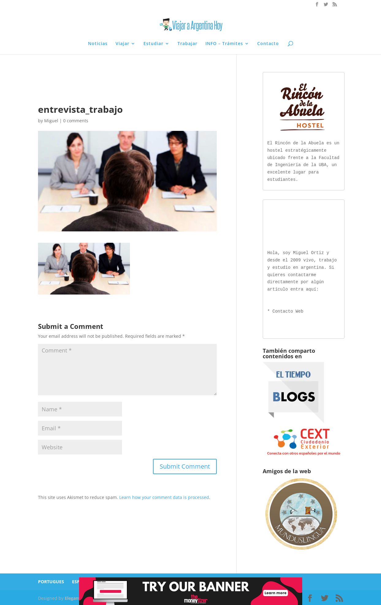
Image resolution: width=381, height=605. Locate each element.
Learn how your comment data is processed (164, 497)
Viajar (122, 43)
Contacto (268, 43)
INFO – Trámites (224, 43)
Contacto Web (287, 310)
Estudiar (153, 43)
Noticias (98, 43)
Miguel (51, 121)
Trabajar (187, 43)
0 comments (75, 121)
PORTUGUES (51, 580)
